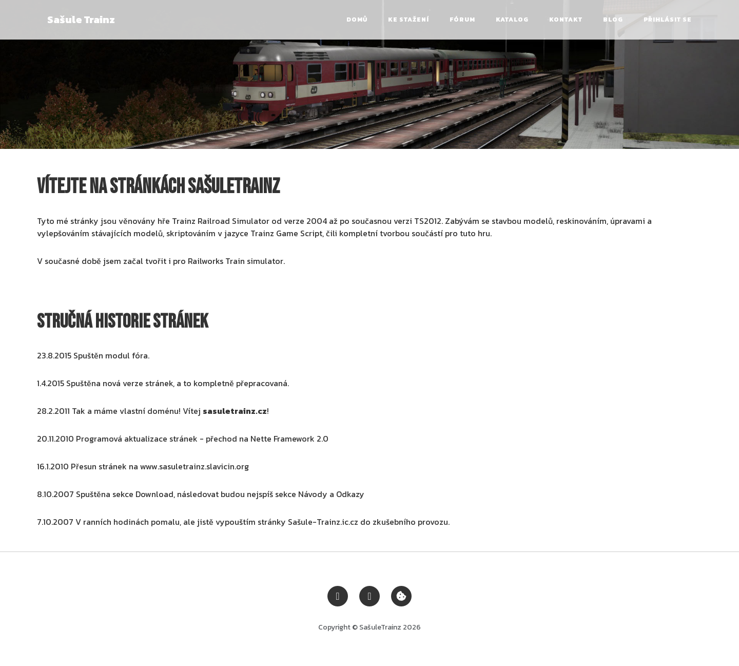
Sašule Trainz (81, 19)
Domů (356, 19)
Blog (613, 19)
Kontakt (565, 19)
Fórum (462, 19)
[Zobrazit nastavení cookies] (401, 595)
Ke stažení (408, 19)
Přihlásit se (668, 19)
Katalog (512, 19)
